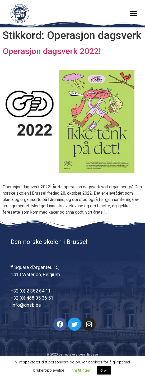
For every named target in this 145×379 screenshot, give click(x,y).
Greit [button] (103, 370)
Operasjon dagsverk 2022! (52, 51)
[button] (134, 14)
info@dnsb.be (26, 305)
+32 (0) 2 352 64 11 (31, 291)
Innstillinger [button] (81, 370)
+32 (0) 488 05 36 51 (32, 298)
